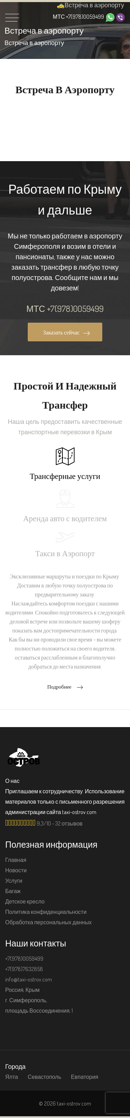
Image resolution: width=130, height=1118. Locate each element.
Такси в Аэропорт (65, 545)
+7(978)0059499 (78, 16)
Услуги (13, 880)
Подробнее (65, 686)
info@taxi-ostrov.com (28, 979)
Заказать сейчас (66, 332)
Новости (16, 870)
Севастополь (44, 1076)
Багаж (12, 891)
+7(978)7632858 (24, 969)
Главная (15, 859)
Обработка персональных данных (48, 922)
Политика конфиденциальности (46, 911)
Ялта (11, 1076)
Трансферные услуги (65, 464)
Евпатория (84, 1076)
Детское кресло (25, 901)
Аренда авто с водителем (65, 506)
